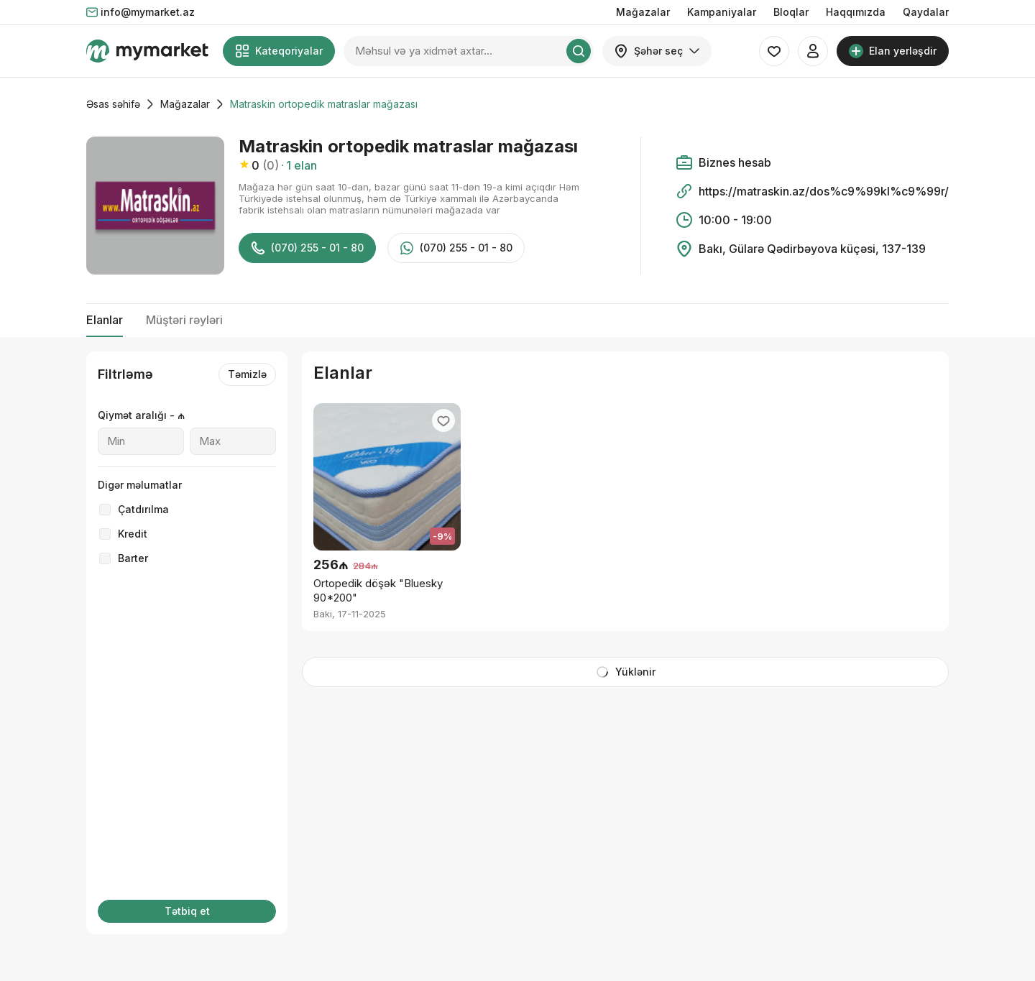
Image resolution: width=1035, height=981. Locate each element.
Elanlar (104, 320)
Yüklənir (625, 672)
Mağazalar (643, 12)
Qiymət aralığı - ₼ (141, 415)
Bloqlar (791, 12)
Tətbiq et (187, 911)
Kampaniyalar (721, 12)
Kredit (132, 534)
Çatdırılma (143, 509)
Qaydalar (926, 12)
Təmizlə (247, 374)
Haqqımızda (856, 12)
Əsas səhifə (113, 104)
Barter (133, 558)
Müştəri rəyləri (184, 320)
